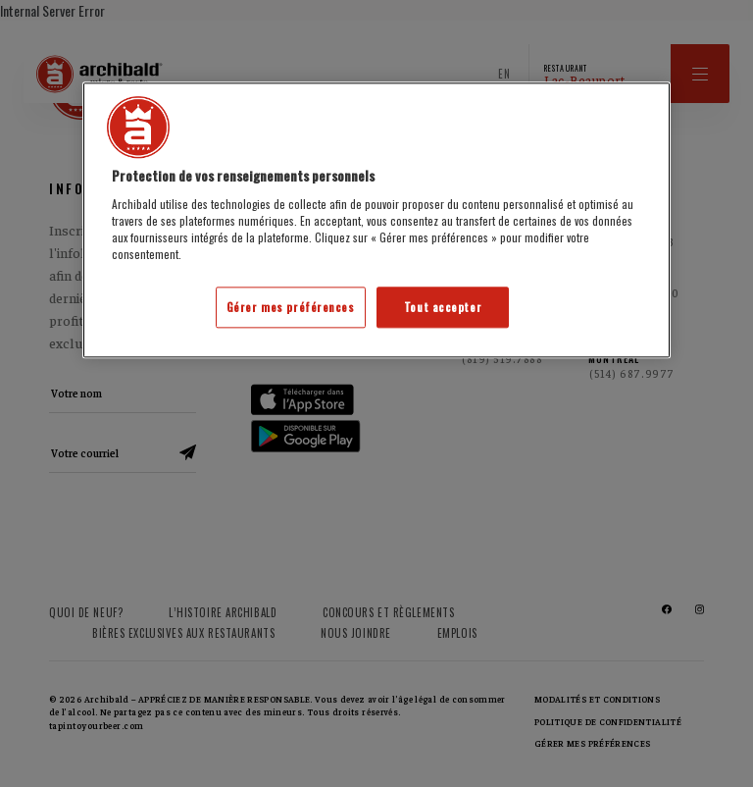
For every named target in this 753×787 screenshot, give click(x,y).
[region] (376, 220)
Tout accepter (442, 307)
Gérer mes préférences (290, 307)
